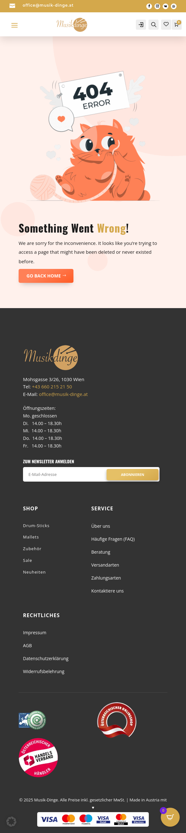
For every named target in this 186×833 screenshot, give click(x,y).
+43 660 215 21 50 (52, 386)
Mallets (31, 537)
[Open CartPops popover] (170, 817)
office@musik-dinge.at (48, 5)
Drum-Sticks (36, 525)
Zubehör (32, 548)
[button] (11, 821)
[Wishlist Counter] (166, 24)
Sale (27, 560)
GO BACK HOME (43, 276)
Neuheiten (34, 572)
